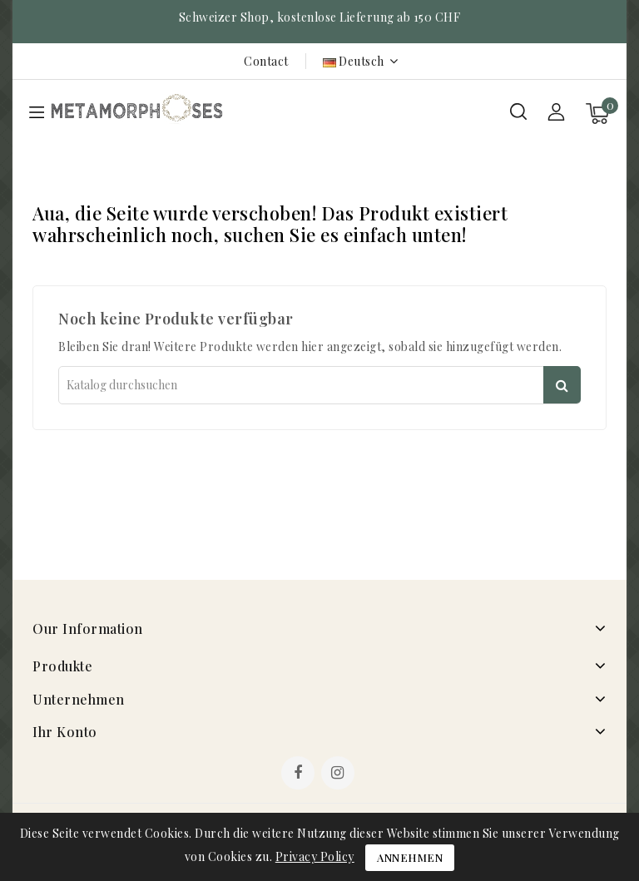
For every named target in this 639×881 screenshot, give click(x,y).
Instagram (340, 774)
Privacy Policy (314, 856)
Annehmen (410, 857)
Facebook (299, 774)
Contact (266, 61)
